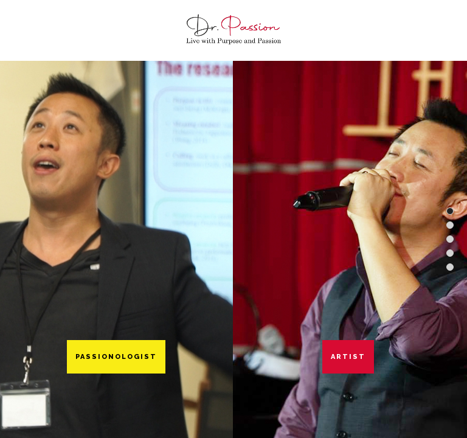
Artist (348, 357)
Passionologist (116, 357)
